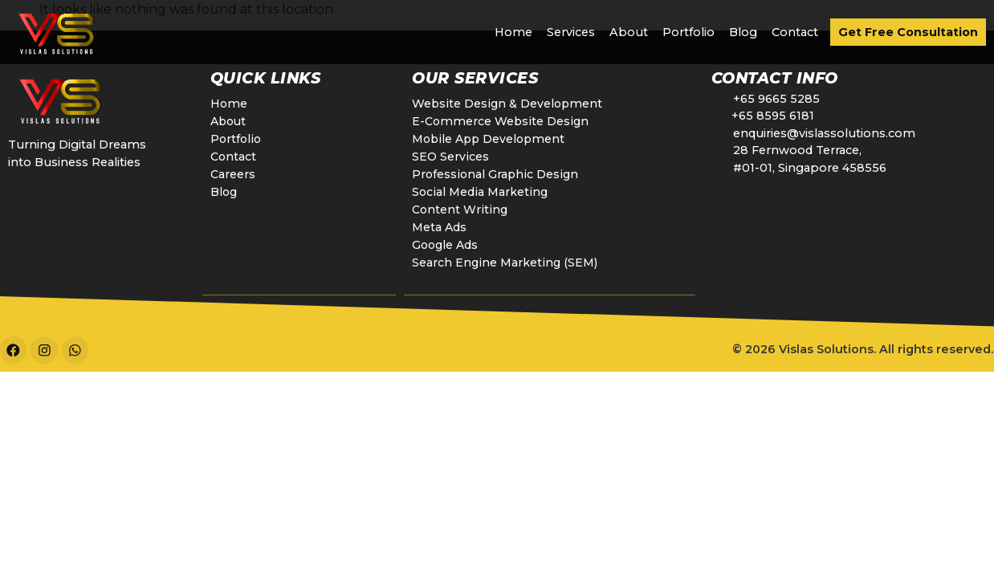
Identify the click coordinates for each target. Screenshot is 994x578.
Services (571, 32)
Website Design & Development (508, 103)
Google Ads (446, 245)
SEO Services (450, 156)
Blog (743, 32)
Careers (232, 174)
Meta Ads (439, 227)
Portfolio (688, 32)
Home (513, 32)
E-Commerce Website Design (500, 121)
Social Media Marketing (479, 192)
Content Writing (459, 209)
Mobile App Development (490, 139)
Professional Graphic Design (495, 174)
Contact (795, 32)
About (628, 32)
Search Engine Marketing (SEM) (504, 262)
